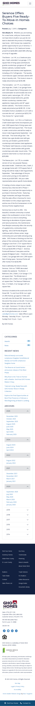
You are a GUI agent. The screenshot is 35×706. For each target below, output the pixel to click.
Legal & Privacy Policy (17, 686)
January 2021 (11, 481)
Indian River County (8, 558)
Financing (21, 558)
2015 (8, 529)
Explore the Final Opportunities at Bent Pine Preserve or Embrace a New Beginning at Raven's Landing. (17, 398)
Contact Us (25, 703)
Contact (4, 579)
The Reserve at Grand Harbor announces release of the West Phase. (15, 370)
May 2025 (9, 429)
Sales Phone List (7, 583)
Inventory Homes (7, 555)
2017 (8, 520)
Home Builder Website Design (12, 694)
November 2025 (12, 416)
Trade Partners (23, 572)
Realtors (4, 572)
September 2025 (12, 421)
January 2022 (11, 463)
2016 (8, 524)
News (6, 345)
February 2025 (11, 434)
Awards (7, 341)
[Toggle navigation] (30, 3)
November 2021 (12, 476)
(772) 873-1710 (18, 617)
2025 (8, 411)
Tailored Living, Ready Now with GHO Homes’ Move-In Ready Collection (16, 388)
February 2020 (11, 502)
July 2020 (9, 494)
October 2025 (11, 419)
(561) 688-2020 (17, 614)
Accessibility (17, 689)
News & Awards (23, 562)
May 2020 (9, 497)
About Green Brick (24, 566)
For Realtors (22, 576)
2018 (8, 515)
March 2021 (10, 479)
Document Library (24, 587)
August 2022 (10, 460)
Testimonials (22, 555)
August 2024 (10, 445)
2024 (8, 439)
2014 (8, 534)
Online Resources (24, 579)
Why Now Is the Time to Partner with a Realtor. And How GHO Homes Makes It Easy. (17, 379)
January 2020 (11, 505)
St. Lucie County (7, 562)
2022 (8, 455)
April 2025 (9, 432)
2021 (8, 468)
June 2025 (9, 427)
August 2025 (10, 424)
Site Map (17, 683)
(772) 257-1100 (10, 612)
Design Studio (23, 583)
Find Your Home (7, 551)
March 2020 (10, 499)
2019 (8, 510)
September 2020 (12, 492)
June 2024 (9, 447)
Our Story (21, 551)
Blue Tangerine (27, 694)
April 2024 (9, 450)
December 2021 (11, 473)
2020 (8, 486)
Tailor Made (6, 576)
